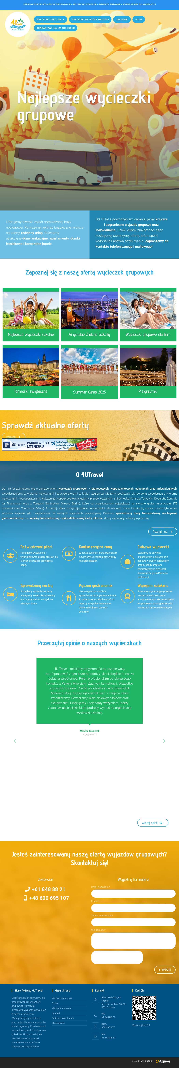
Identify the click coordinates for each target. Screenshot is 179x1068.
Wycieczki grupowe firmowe (90, 19)
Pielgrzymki (148, 391)
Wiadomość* (98, 930)
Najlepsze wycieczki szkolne (31, 334)
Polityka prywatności (63, 1018)
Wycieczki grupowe (62, 998)
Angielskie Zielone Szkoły (89, 334)
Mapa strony (58, 1023)
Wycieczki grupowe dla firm (148, 334)
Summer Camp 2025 (89, 392)
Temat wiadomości (102, 915)
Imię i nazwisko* (100, 887)
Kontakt (56, 1013)
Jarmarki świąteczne (31, 391)
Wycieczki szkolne (50, 19)
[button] (15, 741)
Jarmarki (122, 19)
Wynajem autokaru (62, 1008)
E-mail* (95, 901)
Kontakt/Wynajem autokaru (55, 28)
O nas (139, 19)
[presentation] (117, 957)
